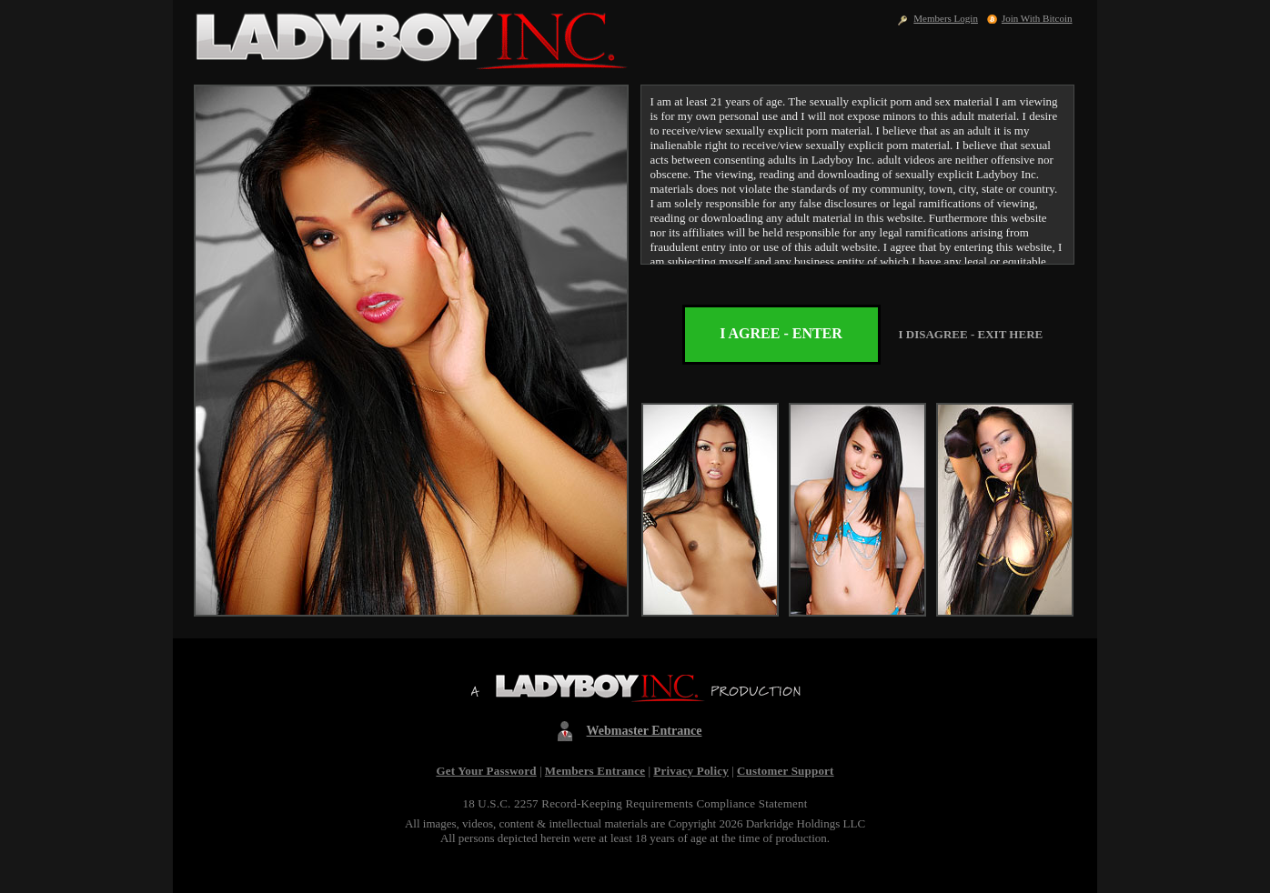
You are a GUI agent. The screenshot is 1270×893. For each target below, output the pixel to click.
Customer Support (785, 771)
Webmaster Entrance (644, 730)
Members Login (945, 18)
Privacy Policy (691, 771)
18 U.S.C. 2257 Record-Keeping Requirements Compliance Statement (634, 803)
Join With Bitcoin (1037, 18)
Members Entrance (595, 771)
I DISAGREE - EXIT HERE (971, 334)
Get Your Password (486, 771)
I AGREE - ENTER (781, 333)
